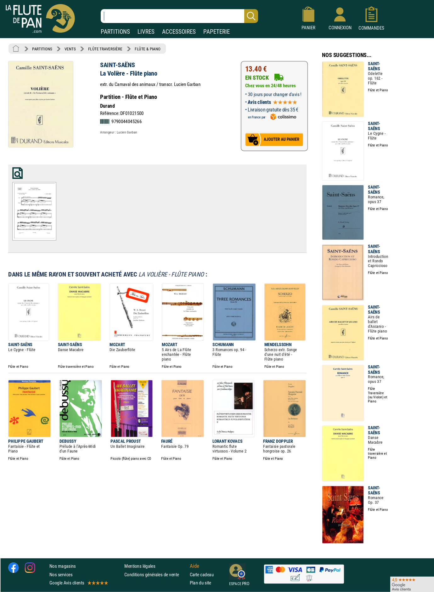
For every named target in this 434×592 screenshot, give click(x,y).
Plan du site (200, 582)
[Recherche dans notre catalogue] (179, 16)
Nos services (60, 574)
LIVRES (146, 31)
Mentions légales (139, 566)
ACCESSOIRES (179, 31)
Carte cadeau (202, 574)
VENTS (70, 48)
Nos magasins (62, 566)
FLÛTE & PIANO (148, 48)
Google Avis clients (78, 582)
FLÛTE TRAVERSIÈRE (105, 48)
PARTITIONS (115, 31)
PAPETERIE (216, 31)
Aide (194, 566)
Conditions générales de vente (155, 574)
